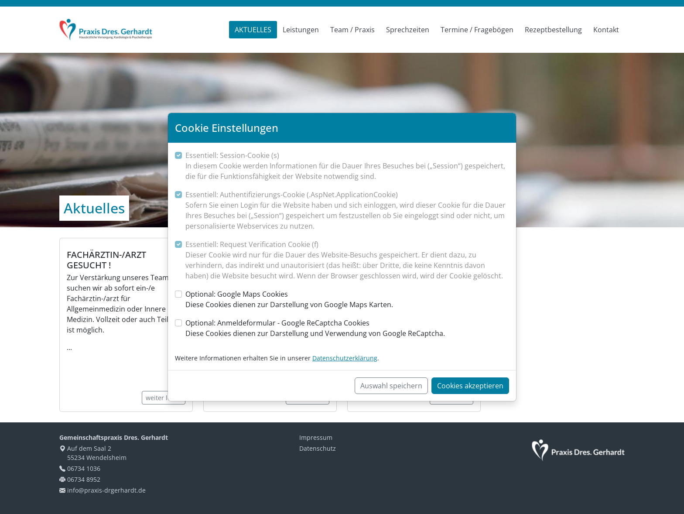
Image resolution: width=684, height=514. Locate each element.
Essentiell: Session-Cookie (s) (347, 166)
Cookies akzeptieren (470, 386)
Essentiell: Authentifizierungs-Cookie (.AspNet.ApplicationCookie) (347, 210)
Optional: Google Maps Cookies (289, 299)
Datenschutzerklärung (344, 358)
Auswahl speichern (391, 386)
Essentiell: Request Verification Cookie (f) (347, 260)
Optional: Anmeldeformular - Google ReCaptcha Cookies (315, 328)
